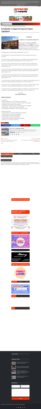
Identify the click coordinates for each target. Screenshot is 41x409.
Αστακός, (19, 33)
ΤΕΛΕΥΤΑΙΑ (14, 281)
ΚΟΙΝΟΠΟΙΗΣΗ (6, 125)
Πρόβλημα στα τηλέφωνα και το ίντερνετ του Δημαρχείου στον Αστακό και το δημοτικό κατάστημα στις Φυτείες (23, 372)
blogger (7, 153)
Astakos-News (3, 404)
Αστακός (5, 26)
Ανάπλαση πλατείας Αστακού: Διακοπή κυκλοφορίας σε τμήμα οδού (23, 363)
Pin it (26, 125)
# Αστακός (6, 122)
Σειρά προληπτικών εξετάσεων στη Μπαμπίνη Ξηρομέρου (22, 377)
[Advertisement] (20, 149)
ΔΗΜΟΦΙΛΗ (20, 281)
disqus (33, 153)
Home (2, 26)
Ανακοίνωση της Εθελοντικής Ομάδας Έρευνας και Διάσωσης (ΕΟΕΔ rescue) (23, 367)
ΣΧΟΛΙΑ (26, 281)
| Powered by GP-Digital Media (20, 404)
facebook (20, 153)
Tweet (16, 125)
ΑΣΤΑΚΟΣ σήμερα (20, 302)
